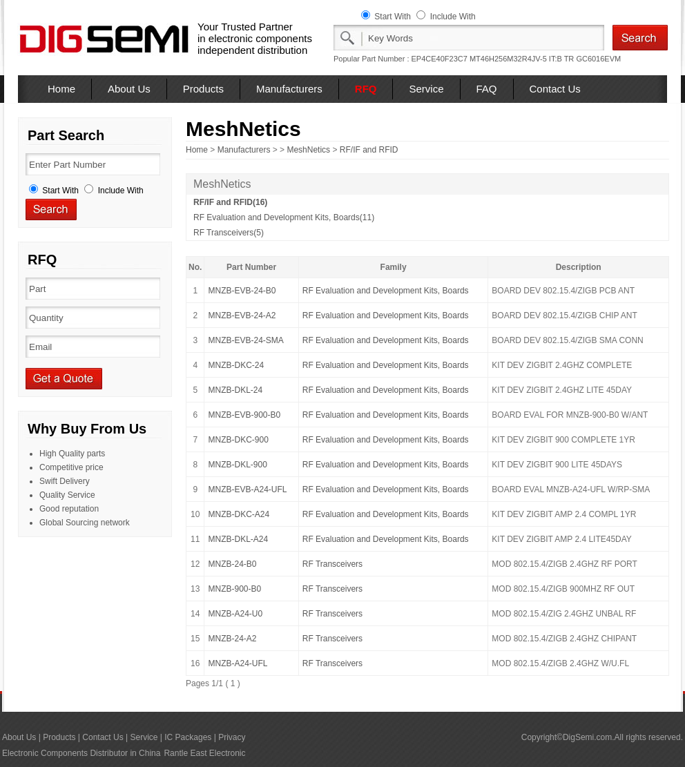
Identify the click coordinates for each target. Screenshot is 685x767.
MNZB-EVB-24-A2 (242, 315)
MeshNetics (308, 150)
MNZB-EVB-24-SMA (245, 340)
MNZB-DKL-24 (235, 390)
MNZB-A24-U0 (235, 614)
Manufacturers (289, 89)
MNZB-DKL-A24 (238, 539)
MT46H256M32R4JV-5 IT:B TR (522, 59)
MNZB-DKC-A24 (238, 514)
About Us (129, 89)
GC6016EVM (598, 59)
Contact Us (555, 89)
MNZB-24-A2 (232, 638)
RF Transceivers (332, 564)
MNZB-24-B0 (232, 564)
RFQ (366, 89)
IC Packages (187, 737)
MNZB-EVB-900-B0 (244, 415)
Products (203, 89)
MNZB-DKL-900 (237, 464)
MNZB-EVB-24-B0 (242, 290)
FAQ (486, 89)
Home (61, 89)
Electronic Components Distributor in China (81, 753)
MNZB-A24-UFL (237, 663)
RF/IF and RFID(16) (230, 202)
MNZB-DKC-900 (238, 440)
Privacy (231, 737)
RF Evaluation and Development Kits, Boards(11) (283, 217)
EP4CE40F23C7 (439, 59)
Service (426, 89)
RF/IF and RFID (369, 150)
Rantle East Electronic (204, 753)
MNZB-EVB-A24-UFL (247, 489)
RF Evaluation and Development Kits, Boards (385, 290)
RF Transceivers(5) (228, 232)
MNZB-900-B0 (234, 589)
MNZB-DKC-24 (236, 365)
